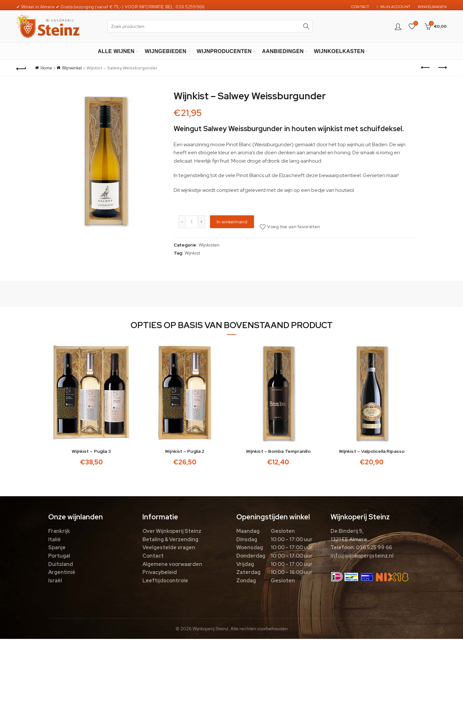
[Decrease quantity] (181, 221)
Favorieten (415, 24)
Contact (153, 556)
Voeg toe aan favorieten (293, 226)
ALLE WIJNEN (116, 51)
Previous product (426, 67)
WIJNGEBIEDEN (165, 51)
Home (46, 68)
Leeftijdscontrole (165, 581)
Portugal (59, 556)
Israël (55, 581)
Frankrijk (59, 532)
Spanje (57, 548)
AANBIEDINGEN (283, 51)
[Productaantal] (191, 221)
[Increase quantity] (201, 221)
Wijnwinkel (72, 68)
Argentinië (61, 573)
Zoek (306, 26)
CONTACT (360, 6)
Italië (54, 540)
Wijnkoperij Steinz (210, 629)
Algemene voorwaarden (172, 564)
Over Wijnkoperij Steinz (171, 532)
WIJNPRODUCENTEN (224, 51)
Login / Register (398, 26)
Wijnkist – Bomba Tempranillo (278, 452)
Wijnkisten (209, 245)
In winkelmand (232, 222)
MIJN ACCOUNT (393, 6)
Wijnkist (192, 253)
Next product (442, 67)
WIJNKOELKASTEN (339, 51)
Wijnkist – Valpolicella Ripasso (372, 452)
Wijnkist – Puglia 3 (90, 452)
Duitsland (60, 564)
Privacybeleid (159, 573)
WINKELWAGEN (432, 6)
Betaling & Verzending (170, 540)
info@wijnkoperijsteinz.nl (362, 556)
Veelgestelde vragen (168, 548)
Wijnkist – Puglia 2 (184, 452)
